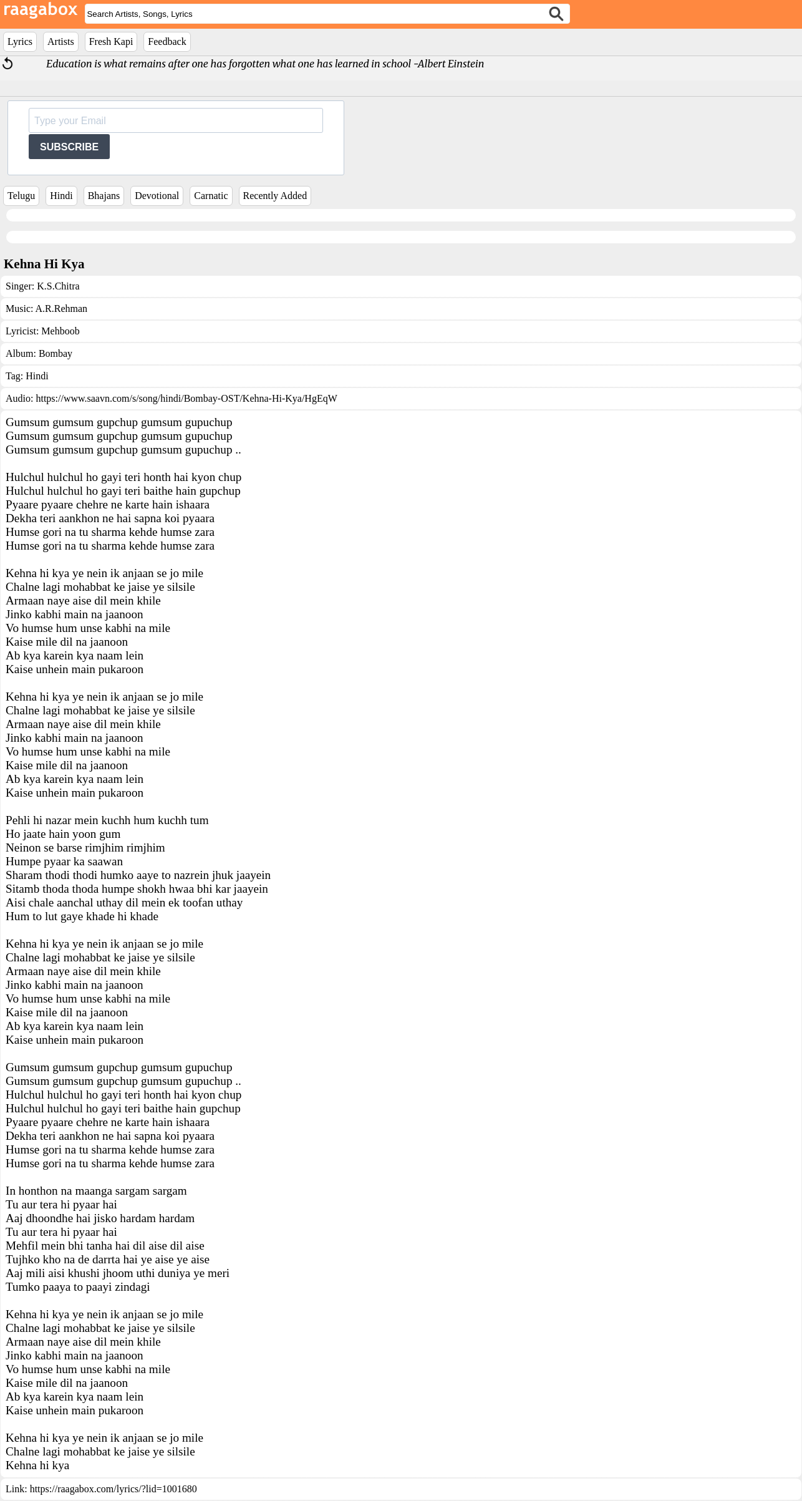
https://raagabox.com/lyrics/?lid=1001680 (113, 1489)
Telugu (21, 195)
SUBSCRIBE (69, 147)
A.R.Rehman (62, 308)
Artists (60, 41)
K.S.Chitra (58, 286)
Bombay (55, 353)
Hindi (61, 195)
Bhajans (104, 195)
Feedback (167, 41)
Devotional (157, 195)
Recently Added (275, 195)
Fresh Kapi (111, 41)
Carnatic (211, 195)
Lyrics (19, 41)
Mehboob (60, 331)
